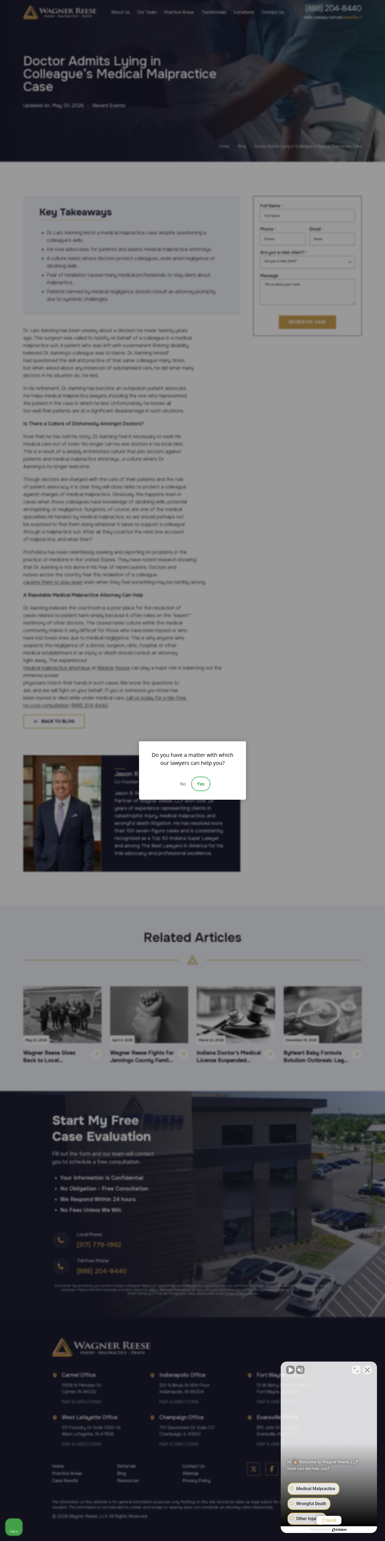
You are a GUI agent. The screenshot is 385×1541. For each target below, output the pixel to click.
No (183, 784)
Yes (200, 784)
